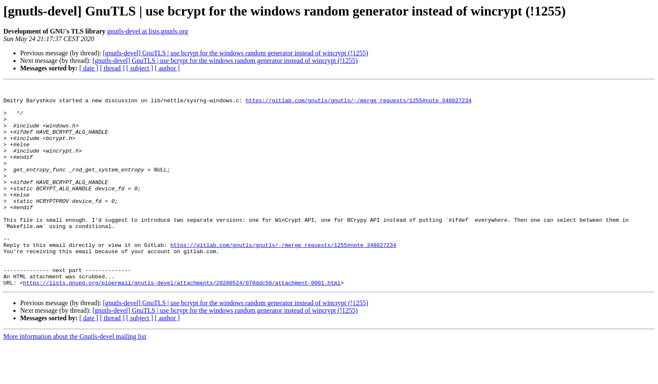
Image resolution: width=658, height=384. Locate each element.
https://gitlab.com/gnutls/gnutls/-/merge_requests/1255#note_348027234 (358, 104)
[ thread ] (112, 68)
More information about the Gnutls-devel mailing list (74, 376)
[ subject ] (139, 68)
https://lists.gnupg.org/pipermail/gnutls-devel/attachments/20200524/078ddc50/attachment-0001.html (182, 323)
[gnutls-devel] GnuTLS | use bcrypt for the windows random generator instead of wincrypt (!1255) (235, 53)
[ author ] (167, 68)
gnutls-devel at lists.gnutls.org (147, 31)
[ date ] (88, 68)
